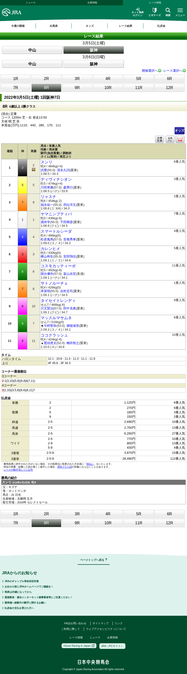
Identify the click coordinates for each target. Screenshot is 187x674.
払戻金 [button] (161, 25)
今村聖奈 (50, 325)
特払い (90, 464)
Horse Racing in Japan (79, 645)
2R (46, 79)
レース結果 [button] (125, 25)
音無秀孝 (69, 239)
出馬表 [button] (54, 25)
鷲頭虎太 (50, 343)
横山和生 (47, 256)
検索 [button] (168, 12)
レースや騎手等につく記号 (18, 469)
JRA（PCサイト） (112, 645)
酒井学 (45, 222)
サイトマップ (101, 623)
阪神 (94, 50)
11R (138, 88)
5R (138, 79)
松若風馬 (47, 239)
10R (108, 88)
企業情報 (92, 2)
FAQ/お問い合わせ (75, 623)
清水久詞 (63, 170)
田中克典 (69, 308)
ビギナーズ (155, 12)
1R (15, 79)
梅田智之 (72, 343)
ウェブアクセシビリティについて (106, 628)
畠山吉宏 (69, 274)
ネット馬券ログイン (137, 12)
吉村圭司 (66, 291)
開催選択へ (150, 70)
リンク (119, 623)
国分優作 (47, 274)
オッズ (179, 130)
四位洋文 (69, 205)
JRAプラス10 (64, 467)
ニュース (31, 2)
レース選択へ (172, 70)
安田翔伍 (69, 256)
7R (15, 88)
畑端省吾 (72, 325)
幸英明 (45, 291)
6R (169, 79)
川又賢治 (47, 308)
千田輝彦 (66, 222)
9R (77, 88)
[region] (93, 25)
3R (77, 79)
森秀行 (68, 187)
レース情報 (76, 637)
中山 (32, 50)
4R (107, 79)
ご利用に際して (70, 628)
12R (169, 88)
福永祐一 (47, 205)
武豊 (44, 170)
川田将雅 (47, 187)
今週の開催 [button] (18, 25)
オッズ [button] (90, 25)
